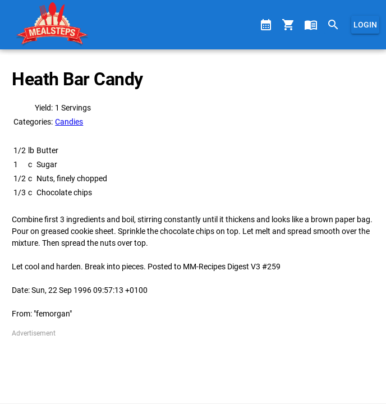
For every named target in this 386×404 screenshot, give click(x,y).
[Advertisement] (193, 366)
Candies (69, 121)
